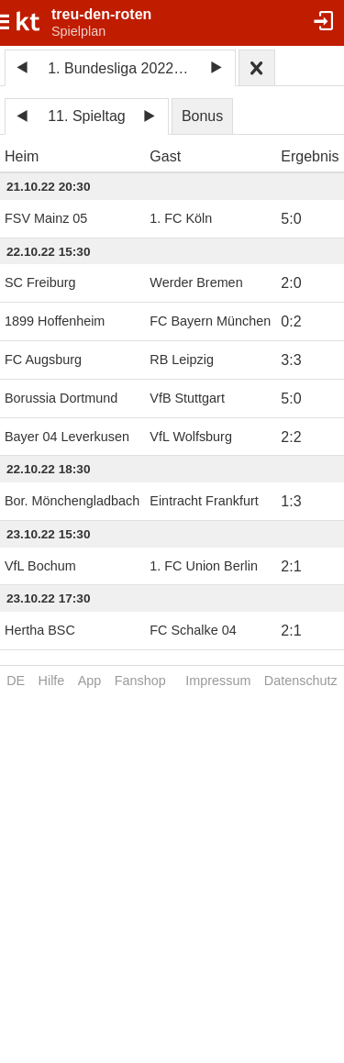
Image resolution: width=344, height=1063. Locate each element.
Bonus (202, 116)
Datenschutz (301, 680)
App (90, 680)
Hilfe (52, 680)
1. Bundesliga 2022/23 (121, 68)
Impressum (217, 680)
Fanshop (140, 680)
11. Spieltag (87, 116)
